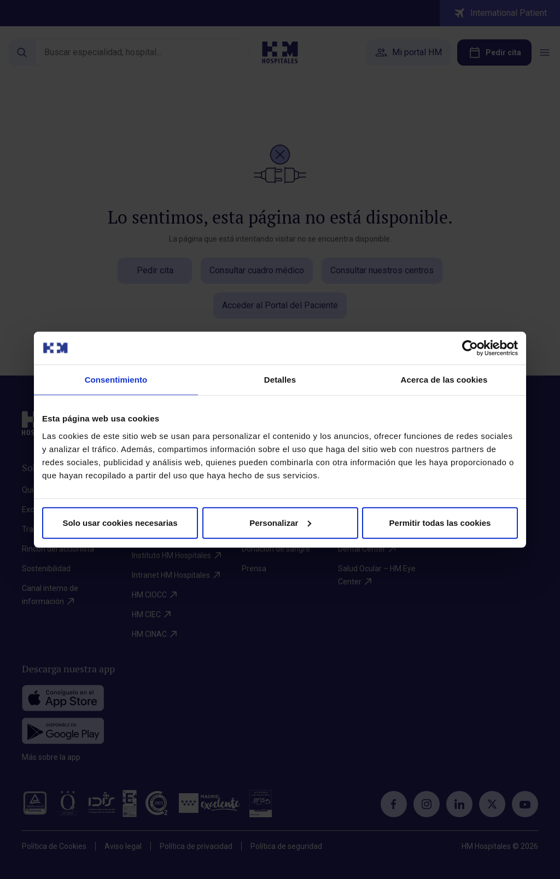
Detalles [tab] (280, 379)
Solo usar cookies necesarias (119, 522)
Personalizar (280, 522)
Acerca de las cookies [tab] (444, 379)
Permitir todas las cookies (440, 522)
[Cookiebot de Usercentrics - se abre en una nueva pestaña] (470, 348)
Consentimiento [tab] (116, 379)
